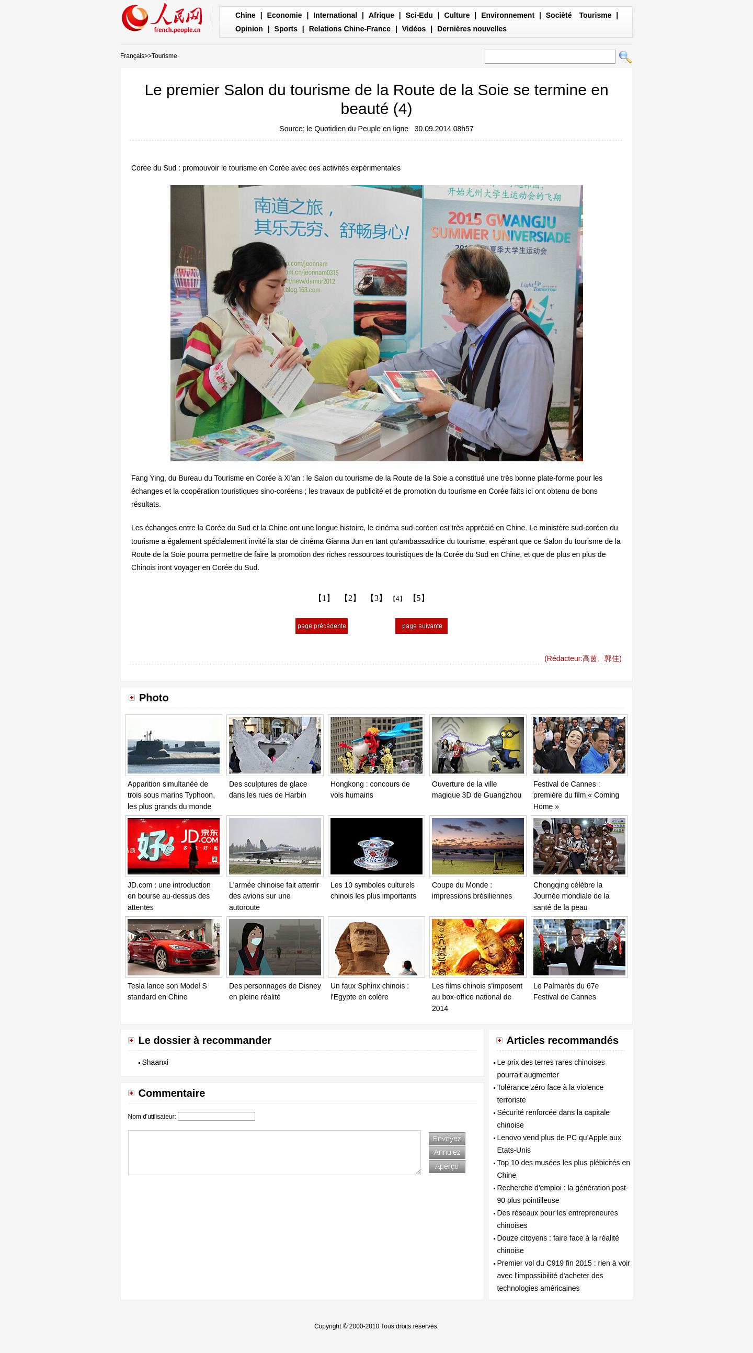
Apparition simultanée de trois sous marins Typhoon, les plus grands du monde (171, 795)
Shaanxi (155, 1062)
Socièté (559, 15)
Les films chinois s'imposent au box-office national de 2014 (477, 997)
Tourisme (595, 15)
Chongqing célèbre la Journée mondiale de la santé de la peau (571, 896)
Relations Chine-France (350, 29)
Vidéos (414, 29)
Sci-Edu (419, 15)
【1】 (324, 598)
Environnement (507, 15)
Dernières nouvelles (472, 29)
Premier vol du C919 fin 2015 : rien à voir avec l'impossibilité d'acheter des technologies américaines (563, 1275)
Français (132, 56)
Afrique (381, 15)
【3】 (376, 598)
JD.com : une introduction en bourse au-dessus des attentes (169, 896)
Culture (457, 15)
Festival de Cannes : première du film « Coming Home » (576, 795)
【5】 (418, 598)
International (335, 15)
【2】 (350, 598)
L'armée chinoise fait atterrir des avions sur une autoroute (274, 896)
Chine (245, 15)
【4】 (398, 598)
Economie (284, 15)
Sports (286, 29)
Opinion (249, 29)
